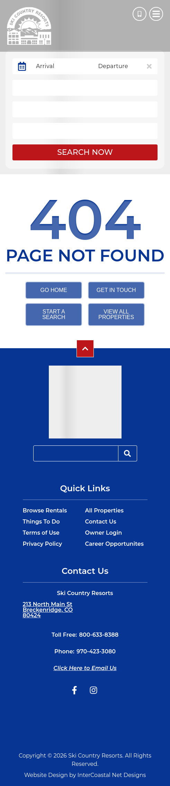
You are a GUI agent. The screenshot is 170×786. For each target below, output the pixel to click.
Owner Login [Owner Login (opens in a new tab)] (103, 533)
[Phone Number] (139, 14)
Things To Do (41, 522)
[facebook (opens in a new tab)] (75, 690)
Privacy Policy (42, 544)
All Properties (104, 510)
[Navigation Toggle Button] (156, 14)
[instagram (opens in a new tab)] (93, 690)
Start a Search (53, 314)
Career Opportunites (114, 544)
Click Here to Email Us (84, 668)
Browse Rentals (45, 510)
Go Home (54, 290)
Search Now (85, 152)
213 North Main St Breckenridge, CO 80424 (48, 610)
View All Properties (116, 314)
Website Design (46, 775)
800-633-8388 (98, 635)
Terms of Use (41, 533)
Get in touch (116, 290)
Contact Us (100, 522)
